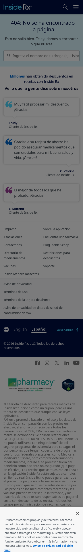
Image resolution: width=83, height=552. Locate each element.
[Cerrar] (78, 516)
